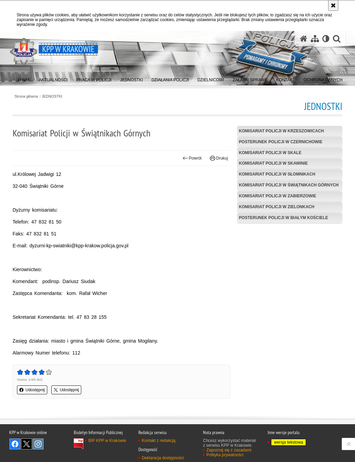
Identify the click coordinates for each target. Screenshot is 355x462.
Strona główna (26, 96)
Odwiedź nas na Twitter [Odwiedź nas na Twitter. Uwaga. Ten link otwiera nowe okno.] (26, 444)
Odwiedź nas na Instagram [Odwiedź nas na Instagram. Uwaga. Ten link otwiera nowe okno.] (38, 444)
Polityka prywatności (224, 454)
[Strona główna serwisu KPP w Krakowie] (303, 38)
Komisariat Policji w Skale (270, 152)
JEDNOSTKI (52, 96)
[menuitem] (24, 78)
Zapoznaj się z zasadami (228, 450)
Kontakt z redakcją (158, 440)
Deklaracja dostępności (163, 458)
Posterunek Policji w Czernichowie (280, 141)
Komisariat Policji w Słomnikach (277, 174)
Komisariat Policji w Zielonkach (277, 206)
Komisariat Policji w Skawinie (273, 163)
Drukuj (219, 158)
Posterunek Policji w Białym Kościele (283, 217)
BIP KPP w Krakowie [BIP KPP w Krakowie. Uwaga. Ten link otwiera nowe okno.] (107, 440)
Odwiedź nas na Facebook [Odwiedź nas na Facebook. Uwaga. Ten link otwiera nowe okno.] (15, 444)
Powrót (192, 158)
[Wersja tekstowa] (325, 38)
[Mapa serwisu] (315, 38)
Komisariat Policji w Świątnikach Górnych (289, 185)
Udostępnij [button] (32, 389)
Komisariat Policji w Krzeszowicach (281, 131)
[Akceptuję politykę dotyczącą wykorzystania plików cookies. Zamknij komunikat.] (333, 5)
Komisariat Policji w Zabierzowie (277, 196)
